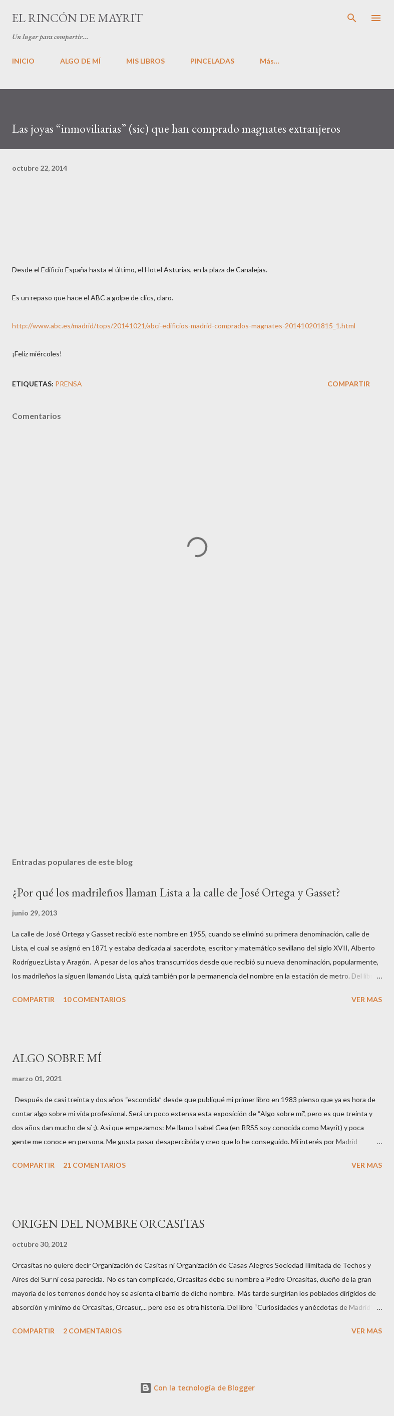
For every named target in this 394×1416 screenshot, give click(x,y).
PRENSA (68, 383)
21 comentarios (94, 1165)
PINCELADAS (212, 61)
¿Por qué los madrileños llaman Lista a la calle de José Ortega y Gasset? (176, 892)
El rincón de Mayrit (77, 18)
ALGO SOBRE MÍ (57, 1058)
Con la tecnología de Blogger (197, 1387)
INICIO (23, 61)
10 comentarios (94, 999)
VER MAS (366, 999)
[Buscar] (352, 18)
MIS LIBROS (145, 61)
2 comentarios (92, 1330)
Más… (269, 61)
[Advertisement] (197, 755)
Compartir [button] (348, 383)
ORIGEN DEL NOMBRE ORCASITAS (108, 1223)
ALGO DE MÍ (80, 61)
